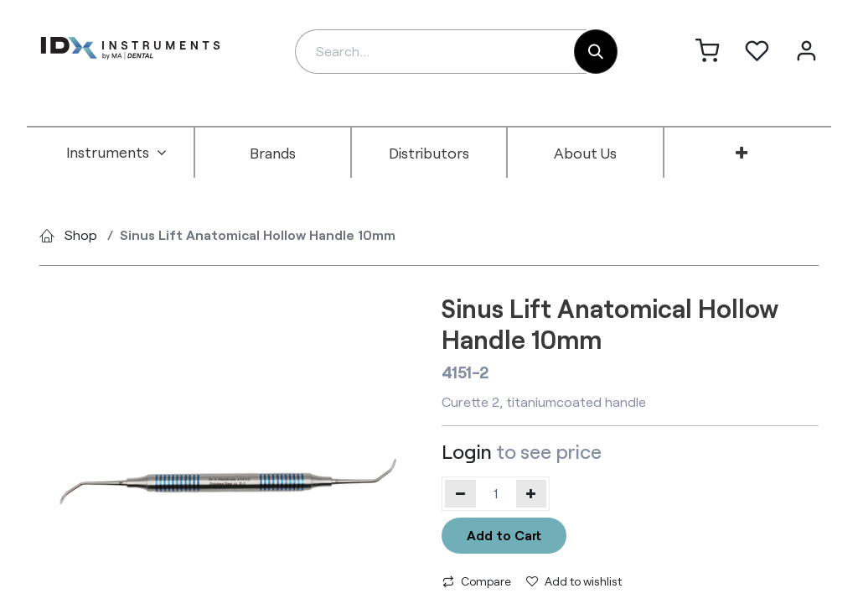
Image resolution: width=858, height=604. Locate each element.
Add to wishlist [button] (574, 581)
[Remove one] (460, 493)
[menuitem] (116, 152)
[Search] (596, 51)
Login (467, 451)
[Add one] (531, 493)
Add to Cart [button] (504, 535)
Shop (81, 234)
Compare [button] (476, 581)
